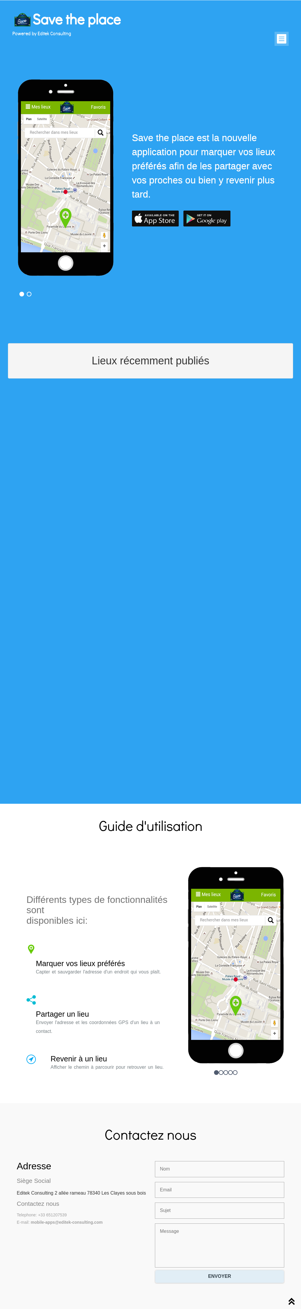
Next (115, 155)
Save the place (77, 18)
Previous (25, 155)
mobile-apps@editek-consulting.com (67, 1222)
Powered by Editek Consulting (41, 33)
